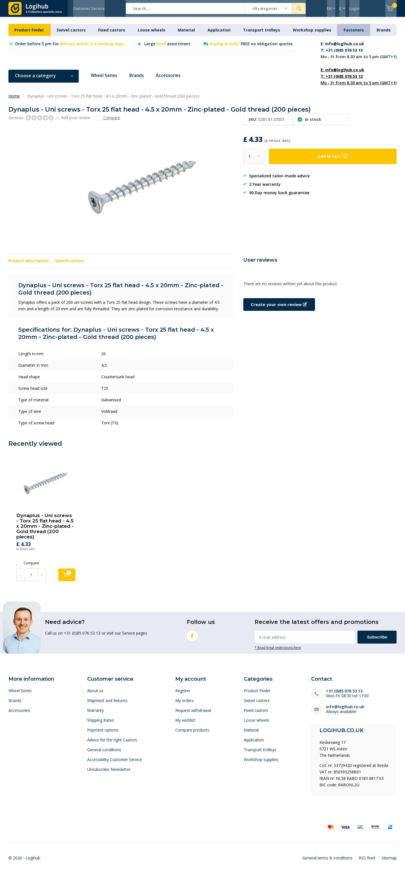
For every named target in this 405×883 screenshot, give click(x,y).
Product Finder (29, 34)
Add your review (75, 121)
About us (95, 695)
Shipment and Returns (107, 704)
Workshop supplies (312, 34)
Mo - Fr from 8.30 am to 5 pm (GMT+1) (359, 54)
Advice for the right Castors (112, 744)
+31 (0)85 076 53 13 (344, 695)
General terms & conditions (327, 862)
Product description (28, 265)
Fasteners (354, 34)
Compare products (192, 734)
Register (182, 695)
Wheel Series (105, 80)
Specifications (69, 265)
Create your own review (279, 308)
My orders (184, 704)
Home (14, 100)
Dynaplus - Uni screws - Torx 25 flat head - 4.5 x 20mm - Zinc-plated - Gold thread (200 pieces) (45, 530)
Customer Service (89, 8)
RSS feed (367, 862)
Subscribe (377, 641)
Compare (27, 567)
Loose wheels (151, 34)
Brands (384, 34)
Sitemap (389, 862)
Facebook (192, 639)
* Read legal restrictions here (278, 651)
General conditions (104, 754)
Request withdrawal (193, 714)
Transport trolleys (261, 34)
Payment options (102, 734)
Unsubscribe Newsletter (108, 773)
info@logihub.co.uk (345, 710)
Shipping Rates (100, 724)
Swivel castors (71, 34)
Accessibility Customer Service (114, 763)
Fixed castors (111, 34)
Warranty (95, 714)
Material (186, 34)
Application (219, 34)
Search (299, 8)
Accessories (172, 80)
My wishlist (185, 724)
